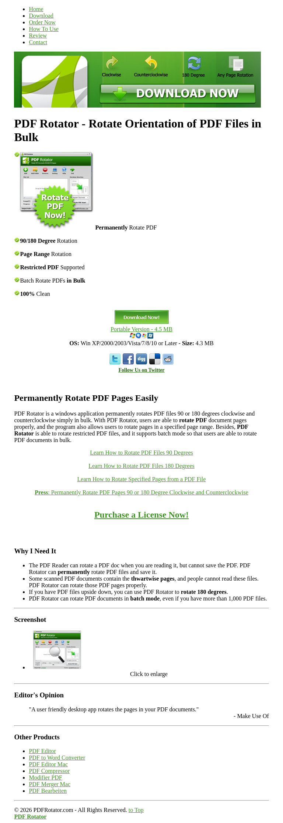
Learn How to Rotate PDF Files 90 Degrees (141, 452)
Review (38, 35)
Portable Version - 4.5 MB (141, 329)
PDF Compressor (49, 771)
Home (36, 9)
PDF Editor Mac (48, 764)
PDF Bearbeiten (48, 791)
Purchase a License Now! (141, 514)
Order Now (42, 22)
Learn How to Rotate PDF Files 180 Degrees (141, 466)
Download (41, 16)
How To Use (43, 29)
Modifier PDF (45, 777)
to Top (136, 810)
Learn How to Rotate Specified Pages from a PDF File (141, 479)
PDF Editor (42, 751)
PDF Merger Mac (49, 784)
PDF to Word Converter (57, 757)
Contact (38, 42)
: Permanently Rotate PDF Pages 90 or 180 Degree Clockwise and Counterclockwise (141, 492)
